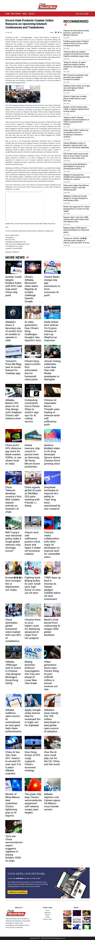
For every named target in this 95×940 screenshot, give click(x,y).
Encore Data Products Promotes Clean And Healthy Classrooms (35, 223)
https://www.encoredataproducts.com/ (17, 244)
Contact (47, 915)
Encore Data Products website (32, 187)
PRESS (24, 14)
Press (47, 910)
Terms (47, 917)
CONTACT (31, 14)
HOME (7, 14)
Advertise (47, 912)
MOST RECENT (16, 14)
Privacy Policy (47, 919)
